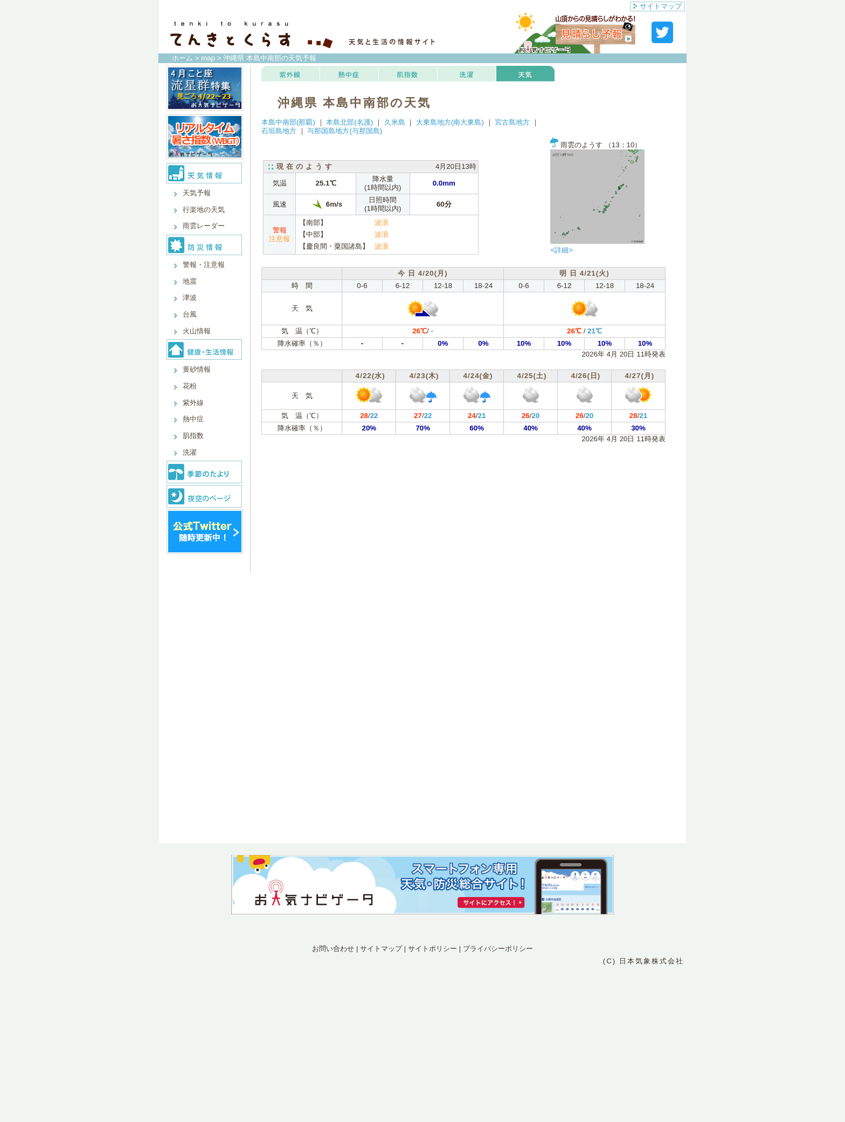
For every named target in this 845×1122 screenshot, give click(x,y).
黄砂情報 (197, 369)
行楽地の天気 (204, 210)
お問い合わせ (333, 949)
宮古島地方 (512, 122)
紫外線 (193, 403)
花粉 (190, 386)
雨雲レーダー (204, 226)
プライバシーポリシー (498, 949)
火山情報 (197, 331)
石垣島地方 (278, 131)
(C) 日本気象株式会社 (643, 961)
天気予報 (197, 193)
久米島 (394, 122)
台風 (190, 314)
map (208, 58)
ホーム (182, 58)
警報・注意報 (204, 265)
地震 (190, 281)
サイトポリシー (432, 949)
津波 (190, 297)
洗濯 (190, 452)
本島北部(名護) (349, 122)
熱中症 (193, 419)
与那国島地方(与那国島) (344, 131)
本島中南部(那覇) (288, 122)
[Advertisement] (422, 1014)
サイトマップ (657, 6)
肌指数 (193, 436)
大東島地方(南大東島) (450, 122)
